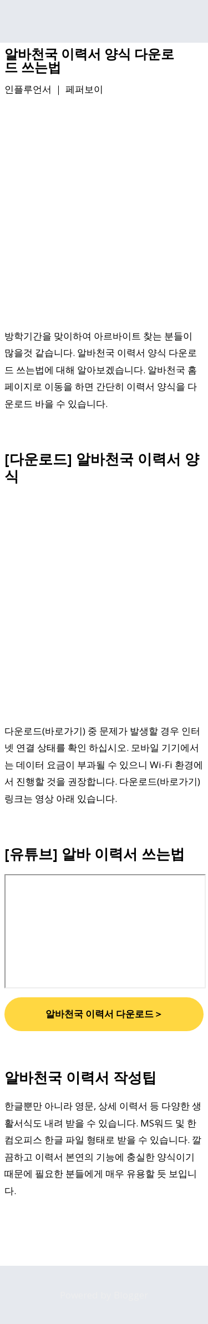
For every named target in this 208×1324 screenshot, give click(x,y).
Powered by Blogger (104, 1295)
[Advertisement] (104, 214)
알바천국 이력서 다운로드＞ (104, 1013)
